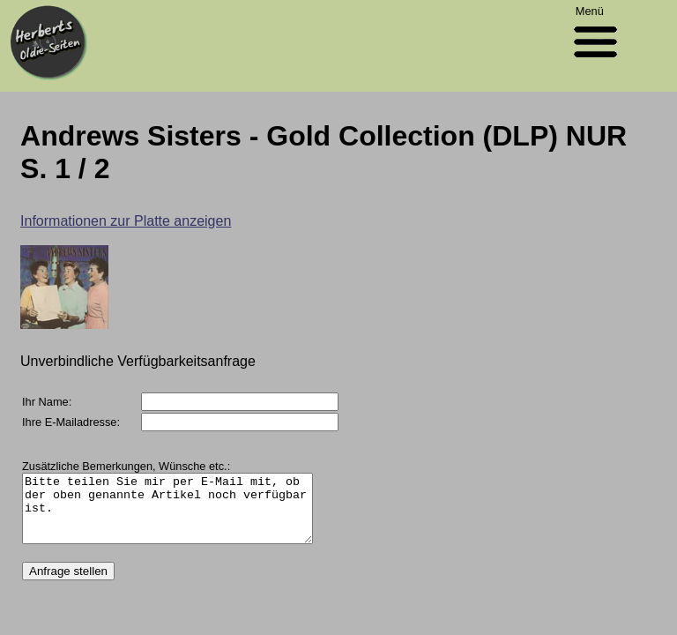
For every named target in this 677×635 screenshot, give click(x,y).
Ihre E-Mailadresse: (71, 422)
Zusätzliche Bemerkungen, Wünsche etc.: (126, 466)
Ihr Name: (46, 401)
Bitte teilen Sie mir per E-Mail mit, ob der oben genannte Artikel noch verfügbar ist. (184, 515)
